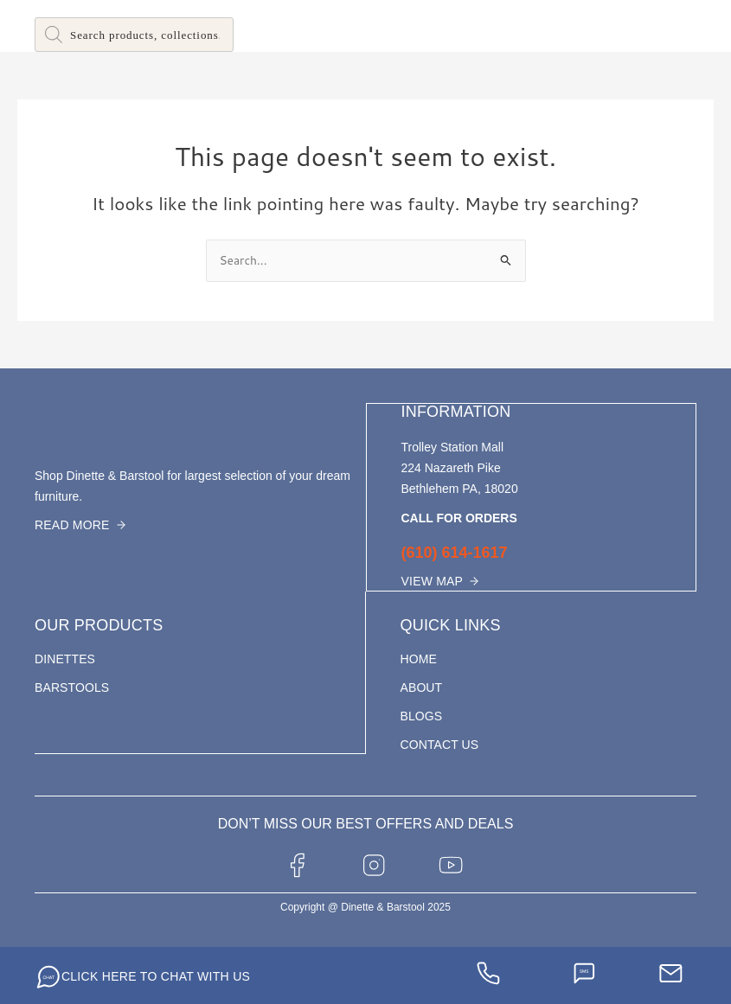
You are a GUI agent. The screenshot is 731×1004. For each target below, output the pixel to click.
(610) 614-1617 (454, 551)
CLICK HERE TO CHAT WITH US (155, 975)
